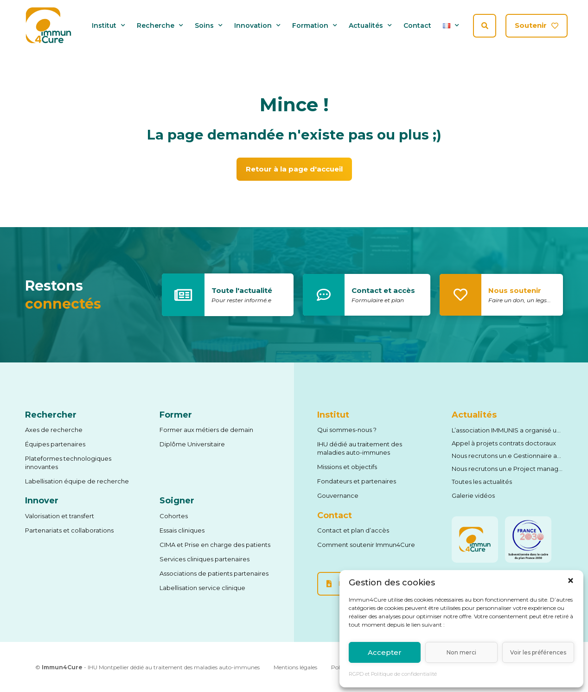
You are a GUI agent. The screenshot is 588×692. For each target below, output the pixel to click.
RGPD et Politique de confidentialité (393, 674)
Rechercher (51, 415)
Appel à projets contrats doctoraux (504, 443)
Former (176, 415)
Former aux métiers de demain (206, 429)
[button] (570, 580)
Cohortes (174, 516)
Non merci (461, 652)
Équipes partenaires (55, 444)
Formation (314, 26)
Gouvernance (337, 495)
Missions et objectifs (347, 466)
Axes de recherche (54, 429)
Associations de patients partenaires (214, 573)
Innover (41, 500)
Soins (209, 26)
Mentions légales (295, 667)
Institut (108, 26)
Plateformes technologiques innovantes (68, 462)
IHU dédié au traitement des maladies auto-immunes (359, 448)
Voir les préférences (538, 652)
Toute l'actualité (241, 290)
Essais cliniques (182, 530)
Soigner (177, 500)
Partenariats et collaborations (69, 530)
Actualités (370, 26)
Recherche (160, 26)
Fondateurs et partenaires (356, 481)
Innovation (257, 26)
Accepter (385, 652)
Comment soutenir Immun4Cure (366, 544)
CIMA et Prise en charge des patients (215, 544)
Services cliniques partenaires (204, 559)
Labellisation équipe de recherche (77, 481)
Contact (417, 26)
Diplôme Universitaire (192, 444)
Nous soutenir (514, 290)
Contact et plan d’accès (353, 530)
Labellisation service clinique (202, 587)
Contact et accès (383, 290)
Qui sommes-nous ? (347, 429)
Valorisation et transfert (59, 516)
